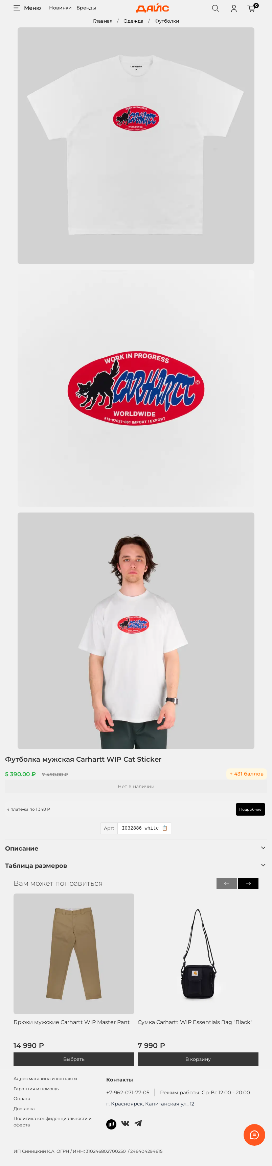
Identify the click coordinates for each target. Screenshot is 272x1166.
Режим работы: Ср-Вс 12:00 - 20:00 (205, 1092)
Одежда (133, 21)
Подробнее (242, 809)
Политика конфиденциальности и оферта (53, 1121)
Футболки (167, 21)
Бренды (86, 8)
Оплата (22, 1098)
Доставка (24, 1108)
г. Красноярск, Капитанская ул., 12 (150, 1103)
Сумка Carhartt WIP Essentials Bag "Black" (195, 1022)
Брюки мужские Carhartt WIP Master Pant (72, 1022)
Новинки (60, 8)
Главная (102, 21)
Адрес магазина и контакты (45, 1078)
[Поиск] (215, 8)
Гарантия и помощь (36, 1088)
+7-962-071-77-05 (127, 1092)
